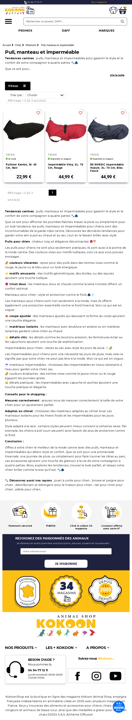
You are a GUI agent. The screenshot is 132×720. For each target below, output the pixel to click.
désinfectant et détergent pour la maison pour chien (54, 485)
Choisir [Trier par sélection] (46, 95)
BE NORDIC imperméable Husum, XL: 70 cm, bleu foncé (107, 168)
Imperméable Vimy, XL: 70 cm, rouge (65, 166)
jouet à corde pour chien (72, 480)
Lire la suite (117, 75)
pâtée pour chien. (28, 489)
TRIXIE (10, 154)
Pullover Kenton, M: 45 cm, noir (21, 166)
